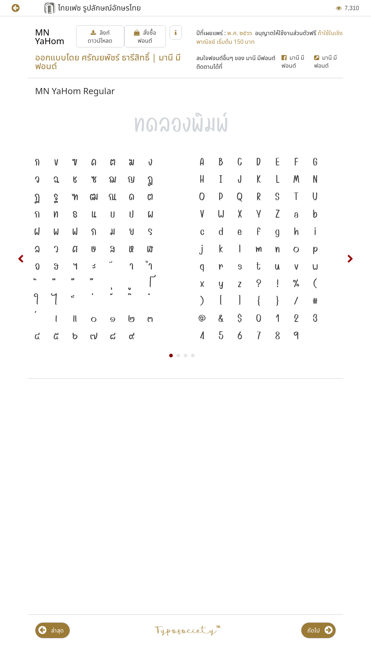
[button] (21, 8)
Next (350, 259)
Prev (21, 259)
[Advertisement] (185, 442)
